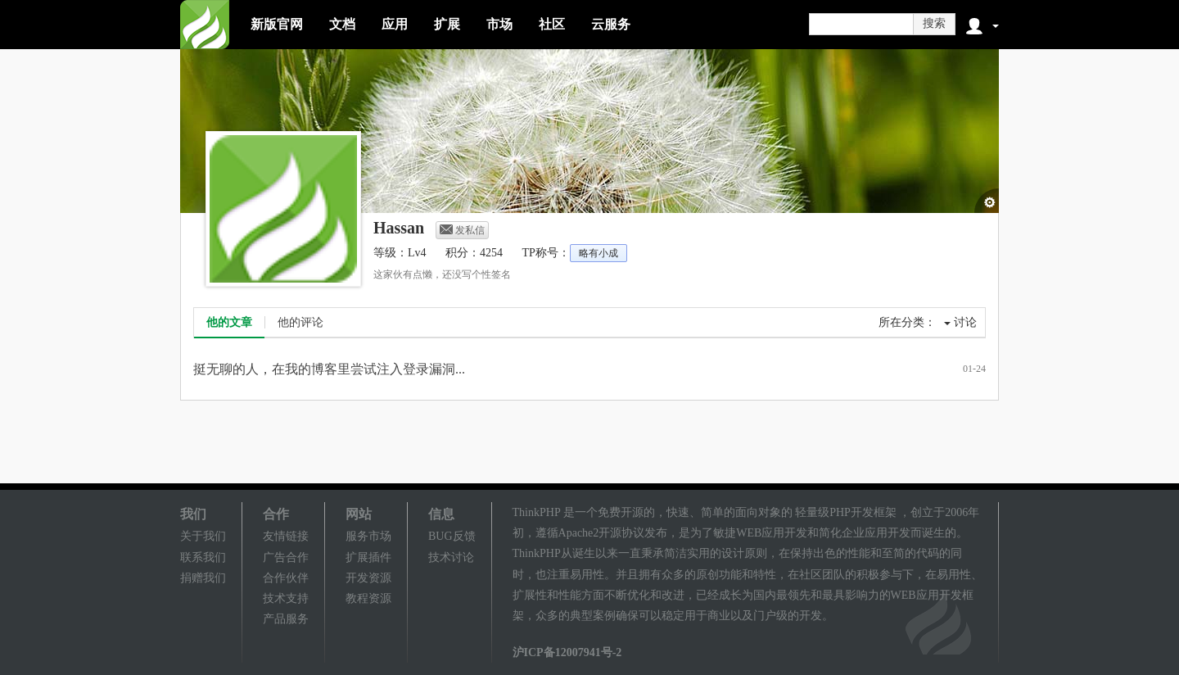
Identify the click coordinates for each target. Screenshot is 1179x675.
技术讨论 (451, 557)
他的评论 (300, 322)
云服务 (610, 24)
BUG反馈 (452, 536)
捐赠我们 (203, 578)
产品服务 (286, 619)
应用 (395, 24)
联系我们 (203, 557)
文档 (342, 24)
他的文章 (229, 322)
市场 (499, 24)
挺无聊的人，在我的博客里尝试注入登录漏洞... (329, 369)
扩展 (447, 24)
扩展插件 (368, 557)
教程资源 (368, 598)
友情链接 (286, 536)
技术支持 (286, 598)
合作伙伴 (286, 578)
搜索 (934, 23)
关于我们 (203, 536)
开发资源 (368, 578)
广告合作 (286, 557)
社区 (552, 24)
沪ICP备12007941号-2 (567, 652)
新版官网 (277, 24)
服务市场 (368, 536)
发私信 (462, 230)
